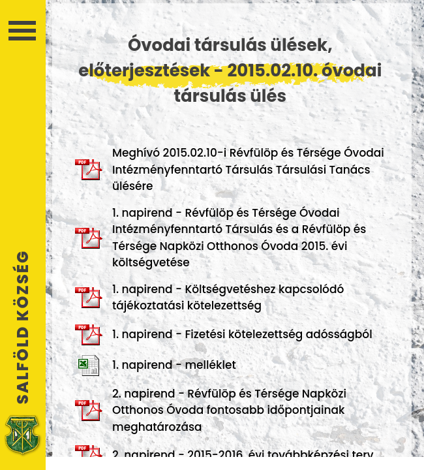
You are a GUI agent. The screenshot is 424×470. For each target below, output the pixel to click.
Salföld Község (23, 327)
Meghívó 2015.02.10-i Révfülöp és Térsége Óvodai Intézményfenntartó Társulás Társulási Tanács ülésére (229, 169)
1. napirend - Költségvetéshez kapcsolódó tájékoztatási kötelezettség (209, 297)
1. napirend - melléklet (155, 365)
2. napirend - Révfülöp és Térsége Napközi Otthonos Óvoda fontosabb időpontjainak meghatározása (210, 410)
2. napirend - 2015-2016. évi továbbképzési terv (224, 455)
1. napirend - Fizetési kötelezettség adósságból (223, 334)
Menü (22, 30)
